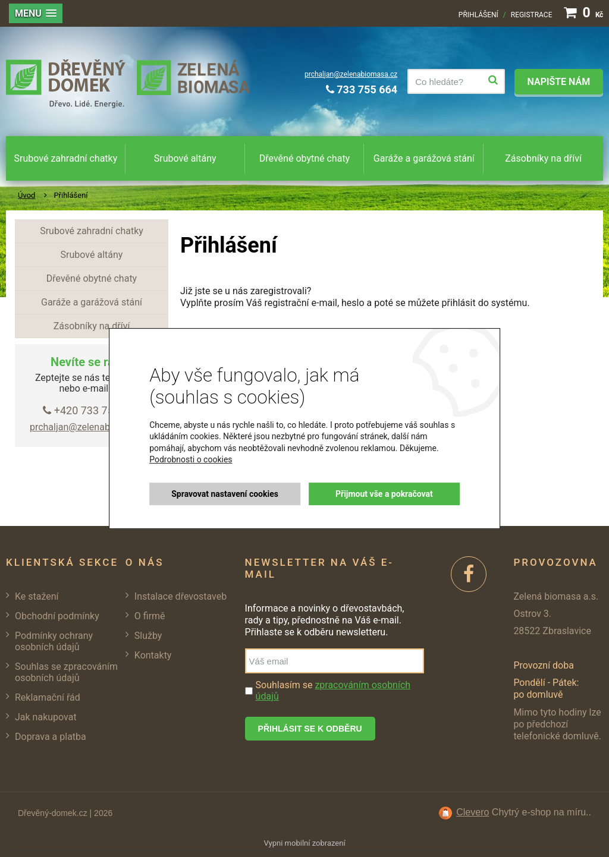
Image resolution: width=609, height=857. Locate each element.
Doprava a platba (50, 736)
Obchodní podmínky (57, 616)
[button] (35, 13)
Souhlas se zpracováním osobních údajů (66, 672)
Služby (148, 635)
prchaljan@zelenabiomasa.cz (350, 74)
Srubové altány (185, 158)
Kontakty (153, 655)
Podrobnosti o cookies (190, 460)
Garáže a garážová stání (424, 158)
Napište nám (558, 81)
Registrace (532, 15)
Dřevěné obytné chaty (304, 158)
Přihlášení (478, 15)
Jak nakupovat (46, 717)
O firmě (149, 616)
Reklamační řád (47, 697)
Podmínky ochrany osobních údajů (54, 641)
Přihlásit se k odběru (310, 728)
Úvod (26, 195)
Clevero (472, 812)
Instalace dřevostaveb (180, 596)
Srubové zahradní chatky (66, 158)
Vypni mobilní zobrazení (304, 843)
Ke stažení (37, 596)
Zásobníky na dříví (543, 158)
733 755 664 (361, 89)
